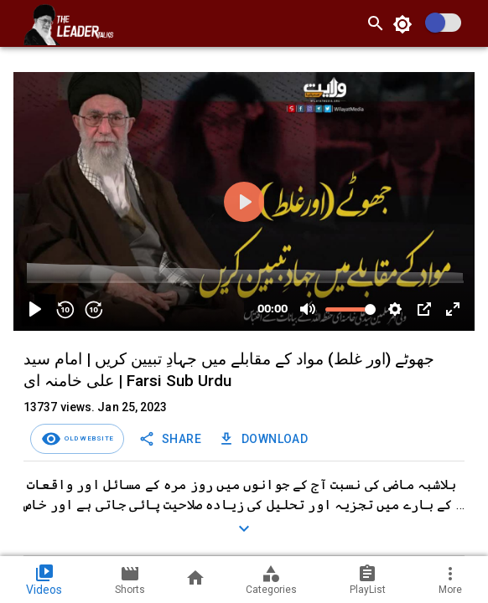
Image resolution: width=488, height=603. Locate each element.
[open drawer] (13, 23)
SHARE (171, 439)
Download (264, 439)
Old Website (87, 438)
